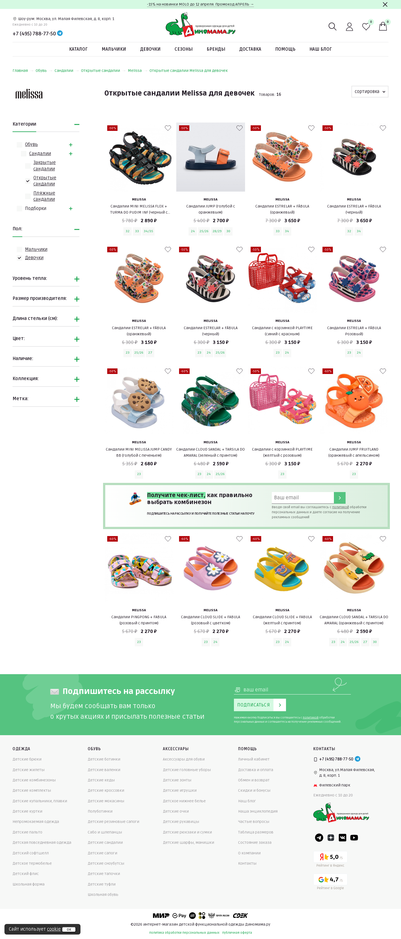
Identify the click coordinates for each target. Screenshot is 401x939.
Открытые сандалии (103, 70)
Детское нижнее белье (184, 801)
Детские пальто (27, 832)
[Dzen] (330, 837)
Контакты (247, 863)
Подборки (35, 208)
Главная (23, 70)
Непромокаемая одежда (36, 821)
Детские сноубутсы (106, 863)
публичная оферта (237, 933)
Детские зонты (177, 780)
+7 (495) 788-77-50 (34, 34)
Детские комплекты (32, 790)
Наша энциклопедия (258, 811)
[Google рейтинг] (330, 883)
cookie (54, 929)
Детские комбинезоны (34, 780)
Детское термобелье (32, 863)
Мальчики (114, 49)
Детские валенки (104, 769)
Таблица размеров (255, 832)
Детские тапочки (104, 873)
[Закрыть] (385, 4)
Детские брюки (27, 759)
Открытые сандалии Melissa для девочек (189, 70)
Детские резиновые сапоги (113, 821)
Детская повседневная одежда (42, 842)
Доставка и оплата (255, 769)
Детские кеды (101, 780)
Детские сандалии (105, 842)
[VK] (342, 837)
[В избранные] (167, 128)
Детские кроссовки (106, 790)
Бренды (216, 49)
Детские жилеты (29, 769)
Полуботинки (100, 811)
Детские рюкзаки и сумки (187, 832)
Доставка (250, 49)
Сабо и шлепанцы (105, 832)
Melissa (137, 70)
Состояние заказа (255, 842)
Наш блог (320, 49)
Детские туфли (102, 884)
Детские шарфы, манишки (188, 842)
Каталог (78, 49)
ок (69, 929)
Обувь (44, 70)
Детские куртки (27, 811)
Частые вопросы (253, 821)
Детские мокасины (106, 801)
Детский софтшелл (31, 853)
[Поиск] (332, 26)
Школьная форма (29, 884)
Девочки (150, 49)
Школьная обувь (103, 894)
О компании (249, 853)
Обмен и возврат (254, 780)
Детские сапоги (102, 853)
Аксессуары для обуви (184, 759)
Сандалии (67, 70)
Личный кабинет (254, 759)
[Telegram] (60, 33)
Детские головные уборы (187, 769)
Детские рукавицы (181, 821)
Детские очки (176, 811)
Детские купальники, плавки (40, 801)
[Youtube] (354, 837)
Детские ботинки (104, 759)
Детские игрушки (180, 790)
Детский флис (26, 873)
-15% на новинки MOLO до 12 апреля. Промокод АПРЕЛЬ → (200, 4)
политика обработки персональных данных (184, 933)
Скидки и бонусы (254, 790)
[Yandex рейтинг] (330, 860)
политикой (340, 507)
